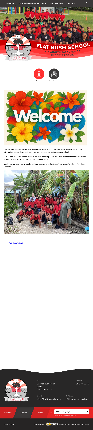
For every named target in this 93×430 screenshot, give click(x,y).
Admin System (9, 424)
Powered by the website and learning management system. (61, 424)
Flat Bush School (16, 243)
